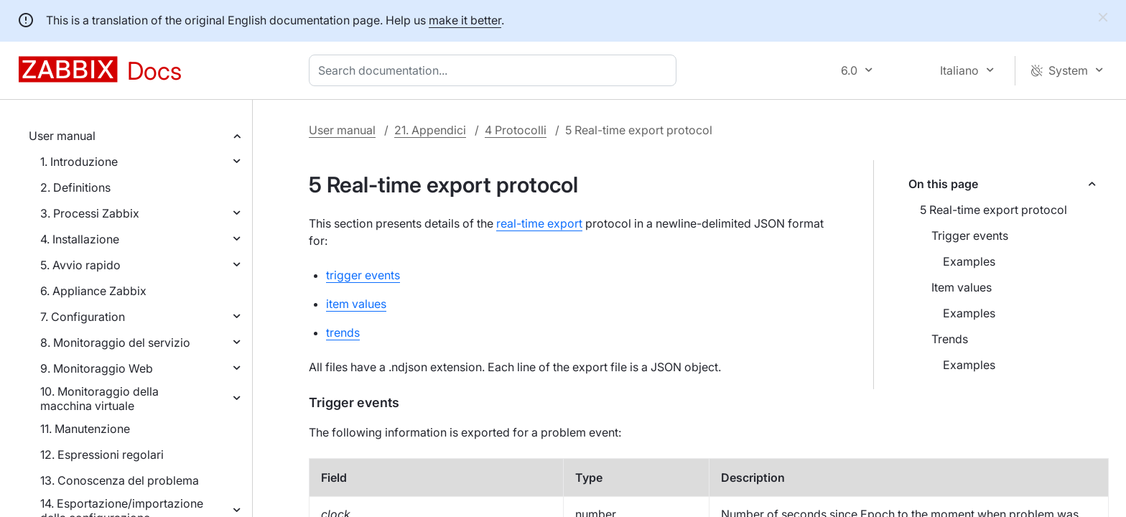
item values (356, 304)
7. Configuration (82, 316)
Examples (969, 261)
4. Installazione (79, 239)
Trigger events (969, 235)
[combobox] (495, 70)
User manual (62, 136)
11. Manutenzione (85, 428)
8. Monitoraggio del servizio (115, 342)
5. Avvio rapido (80, 265)
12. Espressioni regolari (102, 454)
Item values (961, 287)
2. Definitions (75, 187)
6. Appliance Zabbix (93, 291)
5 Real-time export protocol (993, 209)
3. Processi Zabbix (89, 213)
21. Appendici (430, 130)
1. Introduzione (79, 161)
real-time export (539, 223)
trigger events (363, 275)
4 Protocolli (515, 130)
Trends (949, 339)
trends (343, 332)
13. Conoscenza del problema (119, 480)
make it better (465, 20)
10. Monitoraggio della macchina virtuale (99, 398)
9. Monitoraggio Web (96, 368)
